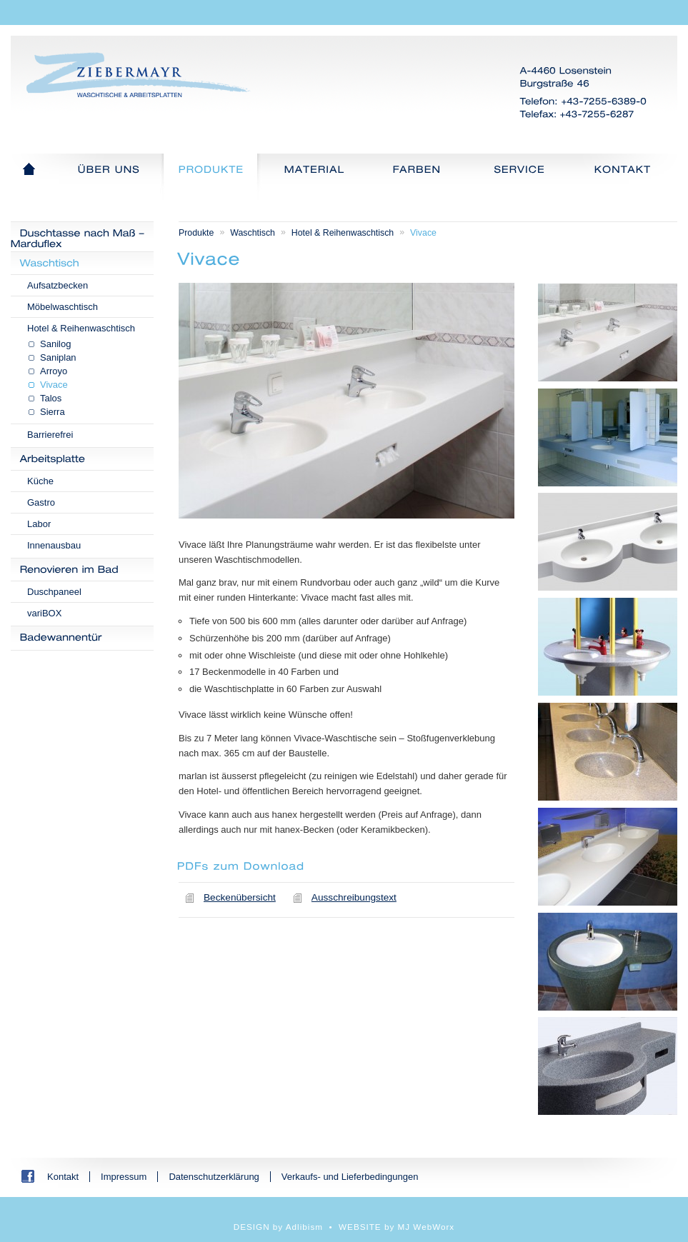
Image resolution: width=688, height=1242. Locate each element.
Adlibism (304, 1226)
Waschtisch (252, 233)
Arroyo (53, 371)
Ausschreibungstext (354, 897)
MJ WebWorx (426, 1226)
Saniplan (58, 357)
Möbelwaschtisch (62, 306)
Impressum (123, 1176)
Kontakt (63, 1176)
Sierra (52, 411)
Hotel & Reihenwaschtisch (81, 328)
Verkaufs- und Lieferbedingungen (350, 1176)
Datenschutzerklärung (214, 1176)
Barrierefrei (50, 434)
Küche (40, 481)
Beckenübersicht (240, 897)
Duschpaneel (54, 591)
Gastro (41, 502)
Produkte (196, 233)
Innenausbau (54, 545)
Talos (50, 398)
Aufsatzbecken (57, 285)
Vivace (54, 384)
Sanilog (55, 344)
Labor (39, 524)
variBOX (44, 613)
